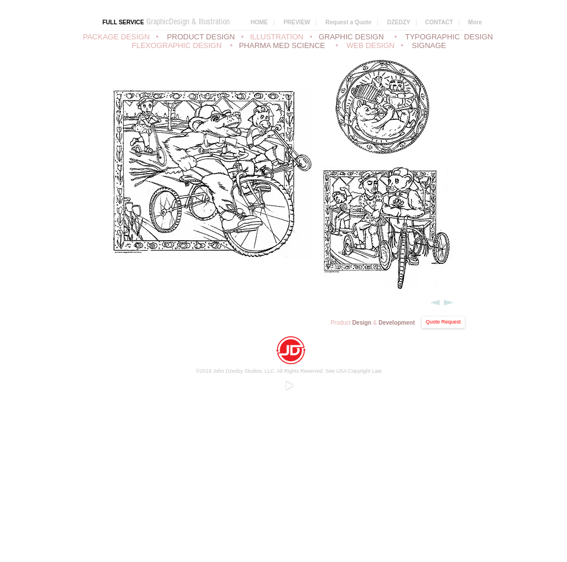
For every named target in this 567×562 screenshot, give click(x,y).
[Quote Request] (443, 322)
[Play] (288, 385)
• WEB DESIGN (367, 45)
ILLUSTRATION (276, 36)
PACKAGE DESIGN (116, 36)
